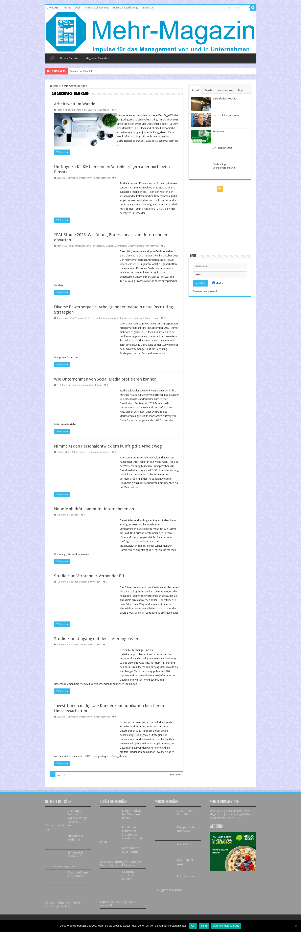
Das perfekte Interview (226, 115)
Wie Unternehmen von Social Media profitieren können (105, 383)
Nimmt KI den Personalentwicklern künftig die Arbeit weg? (108, 450)
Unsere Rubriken (69, 58)
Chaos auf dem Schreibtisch (77, 878)
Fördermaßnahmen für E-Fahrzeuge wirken (63, 908)
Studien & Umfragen (98, 110)
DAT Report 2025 (222, 147)
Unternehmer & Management (94, 182)
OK (193, 925)
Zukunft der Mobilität (81, 71)
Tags (240, 90)
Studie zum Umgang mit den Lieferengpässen (96, 642)
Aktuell (196, 90)
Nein (204, 925)
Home (67, 7)
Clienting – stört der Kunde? (129, 879)
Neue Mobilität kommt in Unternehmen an (94, 513)
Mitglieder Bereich (96, 58)
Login (78, 7)
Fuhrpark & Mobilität (67, 519)
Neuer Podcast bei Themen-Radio (132, 818)
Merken (218, 283)
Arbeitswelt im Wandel (75, 103)
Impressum (148, 7)
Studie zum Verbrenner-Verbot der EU (89, 580)
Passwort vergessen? (205, 291)
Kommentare (225, 90)
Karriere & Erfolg (65, 250)
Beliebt (209, 90)
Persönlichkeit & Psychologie (72, 110)
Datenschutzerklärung (125, 7)
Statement (219, 131)
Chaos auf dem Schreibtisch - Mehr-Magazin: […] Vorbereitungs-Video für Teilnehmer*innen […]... (230, 818)
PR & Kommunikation (68, 389)
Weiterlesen (62, 156)
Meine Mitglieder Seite (97, 7)
